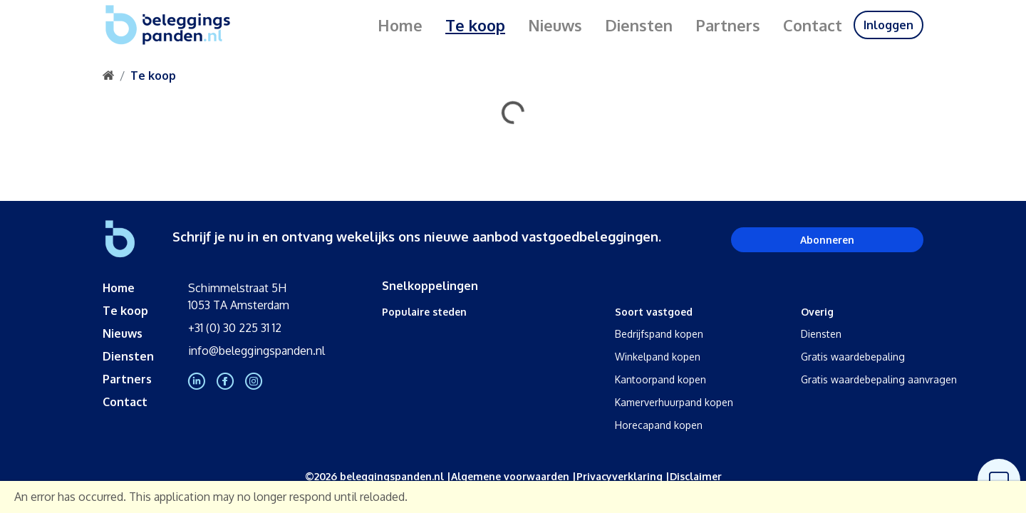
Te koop (475, 25)
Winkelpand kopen (657, 357)
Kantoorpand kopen (660, 379)
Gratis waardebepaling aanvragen (879, 379)
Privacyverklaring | (623, 476)
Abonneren (827, 240)
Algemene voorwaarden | (513, 476)
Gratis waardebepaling (853, 357)
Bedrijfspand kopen (659, 334)
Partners (727, 25)
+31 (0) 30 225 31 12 (234, 328)
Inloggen (888, 25)
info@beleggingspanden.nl (256, 350)
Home (400, 25)
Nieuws (555, 25)
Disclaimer (696, 476)
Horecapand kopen (659, 425)
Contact (812, 25)
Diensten (639, 25)
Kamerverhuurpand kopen (674, 402)
